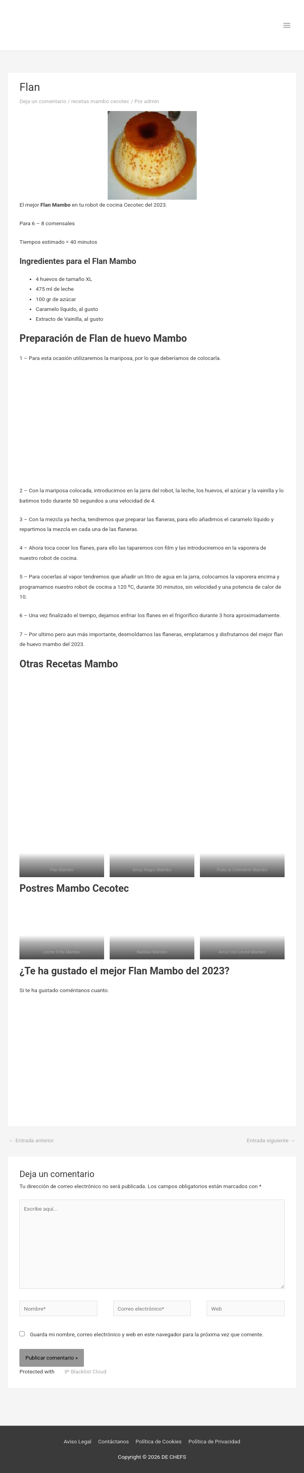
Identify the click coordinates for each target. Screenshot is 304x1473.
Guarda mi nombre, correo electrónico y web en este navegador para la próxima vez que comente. (147, 1334)
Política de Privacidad (214, 1441)
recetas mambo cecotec (100, 101)
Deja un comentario (42, 101)
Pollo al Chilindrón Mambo (242, 869)
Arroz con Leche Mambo (242, 952)
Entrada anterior (31, 1140)
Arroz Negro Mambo (152, 869)
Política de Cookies (159, 1441)
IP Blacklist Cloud (85, 1371)
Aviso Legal (77, 1441)
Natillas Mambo (152, 952)
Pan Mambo (62, 869)
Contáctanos (113, 1441)
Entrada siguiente (271, 1140)
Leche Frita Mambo (61, 952)
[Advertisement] (151, 427)
